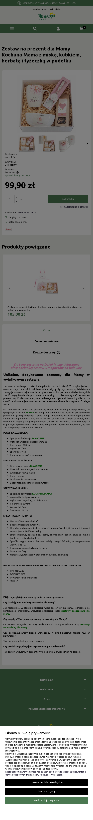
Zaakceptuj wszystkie (46, 800)
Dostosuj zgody (46, 791)
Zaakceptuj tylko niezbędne (46, 782)
